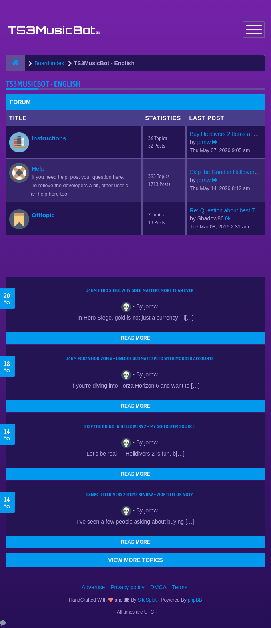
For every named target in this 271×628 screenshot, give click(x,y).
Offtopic (43, 215)
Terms (179, 587)
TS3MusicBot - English (43, 83)
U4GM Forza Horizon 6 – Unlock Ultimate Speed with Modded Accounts (139, 359)
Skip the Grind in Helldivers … (227, 172)
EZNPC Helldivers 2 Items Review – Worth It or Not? (139, 495)
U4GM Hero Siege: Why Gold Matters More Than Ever (140, 291)
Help (38, 168)
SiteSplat (146, 600)
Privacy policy (127, 587)
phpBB (195, 600)
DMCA (158, 587)
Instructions (49, 138)
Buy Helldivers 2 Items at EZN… (230, 134)
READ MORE (135, 338)
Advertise (93, 587)
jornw (204, 142)
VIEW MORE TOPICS (135, 560)
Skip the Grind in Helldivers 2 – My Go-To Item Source (139, 427)
